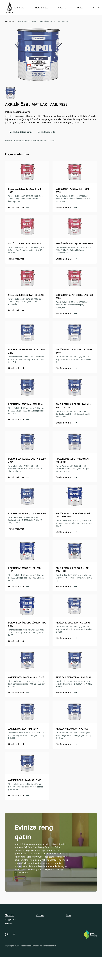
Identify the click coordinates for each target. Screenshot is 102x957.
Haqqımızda (41, 7)
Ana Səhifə (9, 21)
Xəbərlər (62, 7)
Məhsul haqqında (46, 131)
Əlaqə (80, 7)
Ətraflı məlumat (19, 207)
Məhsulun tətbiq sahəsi (21, 131)
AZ (95, 7)
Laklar (33, 21)
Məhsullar (20, 7)
